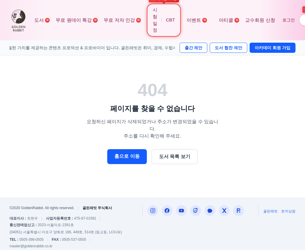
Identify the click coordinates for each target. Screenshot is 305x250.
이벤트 (197, 20)
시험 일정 (155, 20)
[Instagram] (152, 210)
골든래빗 (270, 211)
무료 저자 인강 (122, 20)
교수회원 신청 (260, 20)
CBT (170, 19)
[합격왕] (238, 210)
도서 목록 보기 (174, 156)
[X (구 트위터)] (224, 210)
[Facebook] (167, 210)
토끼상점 (288, 211)
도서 (42, 20)
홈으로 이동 (126, 156)
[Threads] (195, 210)
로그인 (288, 20)
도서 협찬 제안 (228, 47)
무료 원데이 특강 (77, 20)
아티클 (229, 20)
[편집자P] (181, 210)
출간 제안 (194, 47)
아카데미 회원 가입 (272, 47)
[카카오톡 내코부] (210, 210)
